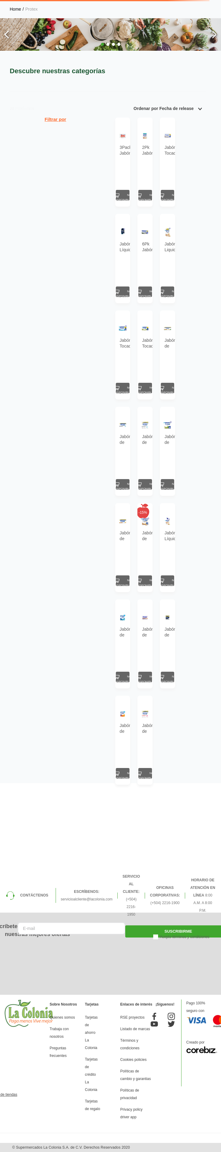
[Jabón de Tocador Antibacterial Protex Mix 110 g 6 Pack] (157, 405)
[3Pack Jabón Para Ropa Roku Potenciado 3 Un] (72, 172)
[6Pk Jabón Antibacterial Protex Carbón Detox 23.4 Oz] (115, 289)
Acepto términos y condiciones (184, 979)
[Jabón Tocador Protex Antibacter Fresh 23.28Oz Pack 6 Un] (72, 405)
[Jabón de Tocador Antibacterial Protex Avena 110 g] (115, 755)
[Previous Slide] (6, 34)
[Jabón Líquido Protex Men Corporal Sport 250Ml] (72, 289)
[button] (102, 44)
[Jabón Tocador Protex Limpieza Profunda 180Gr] (157, 172)
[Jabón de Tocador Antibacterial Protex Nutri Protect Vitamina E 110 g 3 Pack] (72, 872)
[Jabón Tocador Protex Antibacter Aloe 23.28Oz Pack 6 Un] (115, 405)
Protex (31, 9)
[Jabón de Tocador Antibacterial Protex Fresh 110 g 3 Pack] (72, 755)
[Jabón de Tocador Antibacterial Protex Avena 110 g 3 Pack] (115, 639)
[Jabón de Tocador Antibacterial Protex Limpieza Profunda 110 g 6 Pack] (72, 522)
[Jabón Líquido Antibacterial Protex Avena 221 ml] (157, 639)
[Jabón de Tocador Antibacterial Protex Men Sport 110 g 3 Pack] (157, 755)
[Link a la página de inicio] (15, 9)
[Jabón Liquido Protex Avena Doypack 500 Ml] (157, 289)
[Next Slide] (214, 34)
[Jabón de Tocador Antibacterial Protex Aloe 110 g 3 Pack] (157, 522)
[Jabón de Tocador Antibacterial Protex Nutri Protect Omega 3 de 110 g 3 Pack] (115, 872)
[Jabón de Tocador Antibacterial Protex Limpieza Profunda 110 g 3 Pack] (115, 522)
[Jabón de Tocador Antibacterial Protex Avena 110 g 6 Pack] (72, 639)
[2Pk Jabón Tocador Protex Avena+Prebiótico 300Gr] (115, 172)
